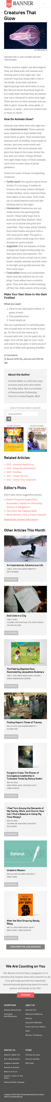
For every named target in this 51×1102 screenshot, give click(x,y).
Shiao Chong (12, 877)
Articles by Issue (33, 1055)
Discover (36, 57)
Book (31, 927)
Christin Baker (10, 60)
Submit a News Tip (12, 1055)
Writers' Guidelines (34, 1035)
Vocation (31, 824)
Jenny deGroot (13, 788)
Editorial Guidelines (34, 1014)
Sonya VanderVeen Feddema (19, 679)
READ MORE (11, 579)
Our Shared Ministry (26, 569)
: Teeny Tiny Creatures (21, 480)
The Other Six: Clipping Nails (22, 511)
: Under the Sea (17, 476)
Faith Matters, (21, 622)
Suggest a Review (11, 1063)
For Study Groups (35, 622)
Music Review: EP (26, 515)
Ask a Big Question (12, 1059)
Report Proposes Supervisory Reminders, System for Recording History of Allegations (24, 503)
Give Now (25, 995)
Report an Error (11, 1072)
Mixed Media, (22, 676)
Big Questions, (21, 824)
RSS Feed (30, 1063)
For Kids (36, 676)
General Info (31, 1010)
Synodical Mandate (34, 1022)
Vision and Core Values (36, 1027)
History (29, 1018)
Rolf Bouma (12, 826)
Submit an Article (11, 1067)
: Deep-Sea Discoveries (21, 468)
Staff (28, 1031)
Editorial (30, 874)
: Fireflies (14, 472)
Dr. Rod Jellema (14, 625)
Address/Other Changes (14, 1082)
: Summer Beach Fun (20, 465)
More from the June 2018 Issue (25, 947)
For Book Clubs (29, 785)
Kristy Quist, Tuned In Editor (19, 930)
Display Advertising (12, 1010)
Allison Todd (12, 729)
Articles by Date (32, 1059)
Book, (30, 676)
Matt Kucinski (12, 572)
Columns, (28, 57)
